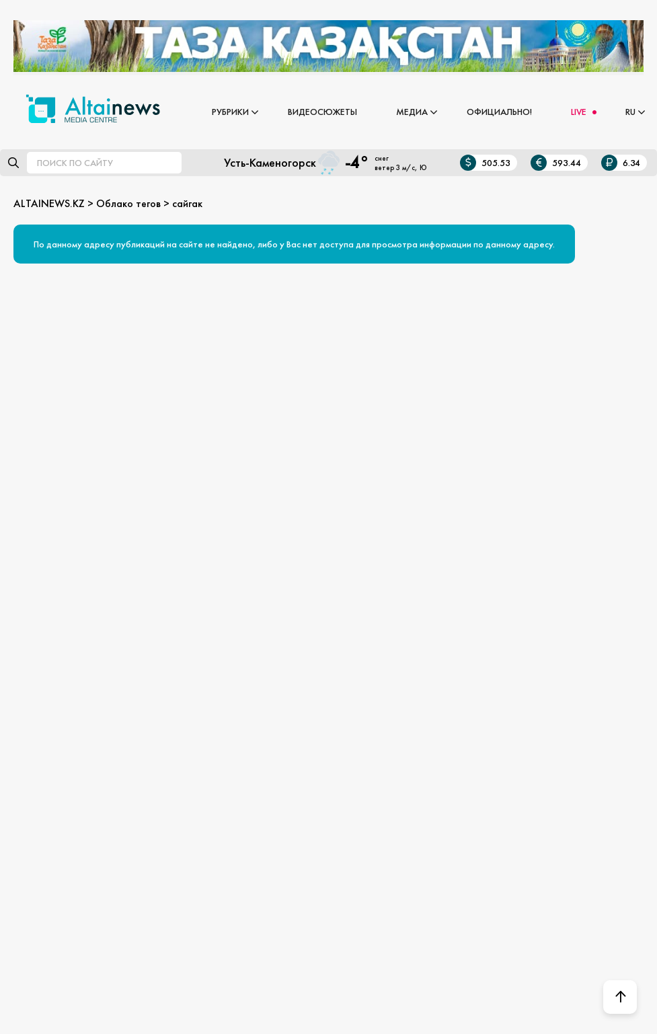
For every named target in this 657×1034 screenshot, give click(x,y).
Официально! (499, 112)
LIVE (578, 112)
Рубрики (230, 112)
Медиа (412, 112)
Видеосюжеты (322, 112)
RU (630, 112)
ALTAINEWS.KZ (49, 203)
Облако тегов (128, 203)
